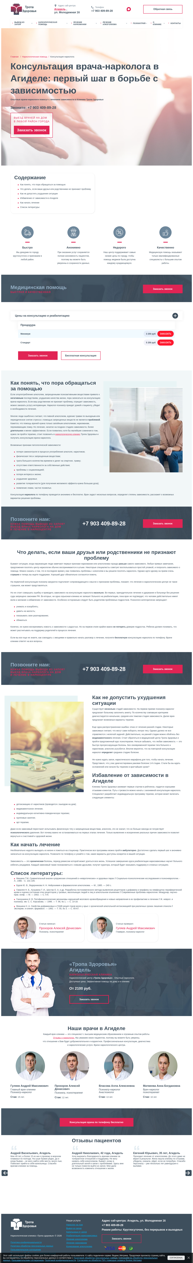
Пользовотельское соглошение (26, 1249)
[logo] (24, 1224)
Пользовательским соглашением (27, 1260)
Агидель (60, 9)
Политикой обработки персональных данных (95, 1258)
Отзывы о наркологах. (64, 1038)
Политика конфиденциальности (26, 1242)
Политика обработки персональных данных (32, 1246)
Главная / (16, 56)
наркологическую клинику (67, 434)
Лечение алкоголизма (76, 1239)
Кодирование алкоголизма (79, 1246)
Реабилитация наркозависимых (81, 1235)
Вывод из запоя (74, 1228)
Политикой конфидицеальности (60, 1260)
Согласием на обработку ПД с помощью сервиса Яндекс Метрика (109, 1260)
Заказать (165, 333)
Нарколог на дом (74, 1224)
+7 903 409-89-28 (102, 10)
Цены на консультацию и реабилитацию (96, 316)
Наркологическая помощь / (36, 56)
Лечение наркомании (76, 1243)
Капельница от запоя (76, 1232)
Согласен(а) (176, 1258)
